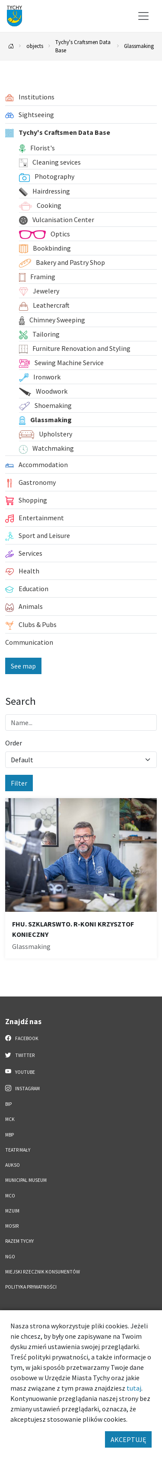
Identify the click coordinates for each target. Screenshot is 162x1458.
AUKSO (12, 1165)
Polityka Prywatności (31, 1287)
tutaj (134, 1388)
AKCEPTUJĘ (128, 1439)
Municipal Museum (26, 1180)
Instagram (22, 1088)
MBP (9, 1135)
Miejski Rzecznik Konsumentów (42, 1272)
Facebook (21, 1038)
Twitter (20, 1055)
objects (34, 45)
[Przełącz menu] (143, 16)
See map (23, 666)
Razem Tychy (19, 1241)
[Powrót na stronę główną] (11, 46)
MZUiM (12, 1211)
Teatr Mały (17, 1150)
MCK (10, 1119)
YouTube (20, 1072)
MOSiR (12, 1226)
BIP (8, 1104)
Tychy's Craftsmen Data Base (83, 46)
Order (13, 743)
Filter (19, 783)
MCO (10, 1196)
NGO (10, 1257)
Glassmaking (139, 45)
